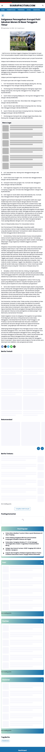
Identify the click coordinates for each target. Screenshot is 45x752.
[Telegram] (8, 346)
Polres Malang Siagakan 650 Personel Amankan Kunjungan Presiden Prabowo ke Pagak (21, 538)
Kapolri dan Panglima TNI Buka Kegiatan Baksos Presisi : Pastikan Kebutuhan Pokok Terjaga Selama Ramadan (24, 553)
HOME (2, 10)
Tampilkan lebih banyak (22, 509)
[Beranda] (2, 15)
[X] (5, 346)
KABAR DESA (36, 10)
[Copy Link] (14, 346)
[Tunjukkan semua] (42, 562)
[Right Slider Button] (43, 9)
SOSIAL (29, 10)
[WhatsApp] (11, 346)
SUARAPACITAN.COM (22, 5)
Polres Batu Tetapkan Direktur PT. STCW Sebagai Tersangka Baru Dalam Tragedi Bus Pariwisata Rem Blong (22, 543)
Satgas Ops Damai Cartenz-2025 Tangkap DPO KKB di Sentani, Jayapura (23, 549)
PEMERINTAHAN (11, 10)
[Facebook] (2, 346)
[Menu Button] (2, 5)
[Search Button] (42, 5)
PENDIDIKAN (21, 10)
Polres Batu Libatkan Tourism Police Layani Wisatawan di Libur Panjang (24, 534)
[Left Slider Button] (38, 448)
